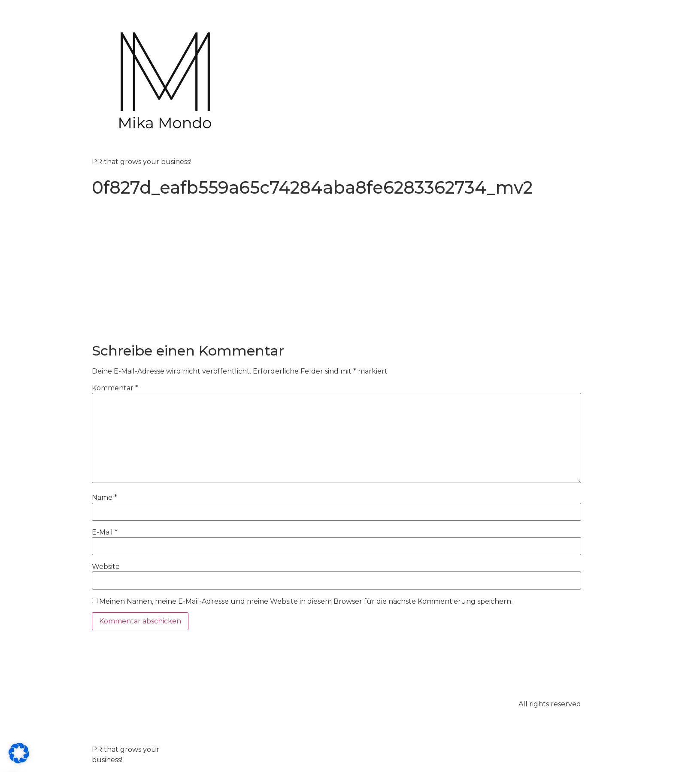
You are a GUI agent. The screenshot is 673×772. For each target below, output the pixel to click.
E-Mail (105, 532)
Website (106, 566)
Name (104, 497)
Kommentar (115, 388)
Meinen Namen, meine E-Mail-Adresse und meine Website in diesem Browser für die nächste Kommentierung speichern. (305, 601)
